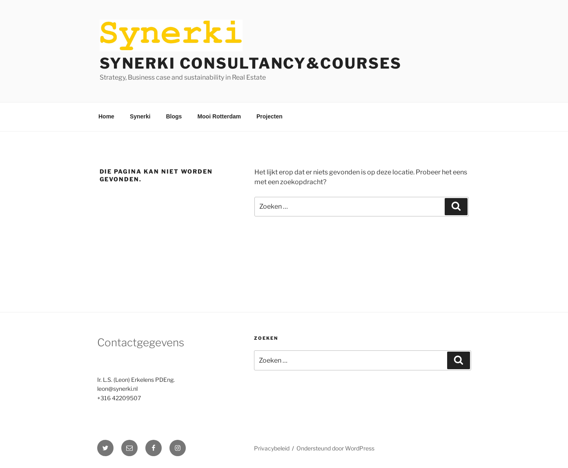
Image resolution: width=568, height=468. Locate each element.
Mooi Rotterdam (219, 116)
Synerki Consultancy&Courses (251, 63)
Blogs (174, 116)
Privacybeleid (272, 448)
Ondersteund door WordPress (335, 448)
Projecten (269, 116)
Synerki (140, 116)
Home (106, 116)
